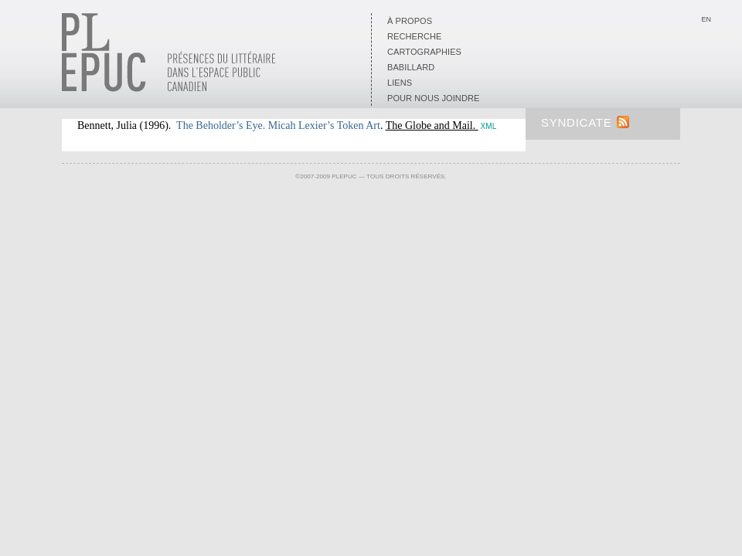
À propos (409, 20)
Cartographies (424, 51)
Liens (399, 82)
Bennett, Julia (107, 125)
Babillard (410, 67)
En (706, 19)
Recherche (414, 36)
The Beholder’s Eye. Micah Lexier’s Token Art (278, 125)
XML (489, 126)
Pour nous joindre (433, 98)
